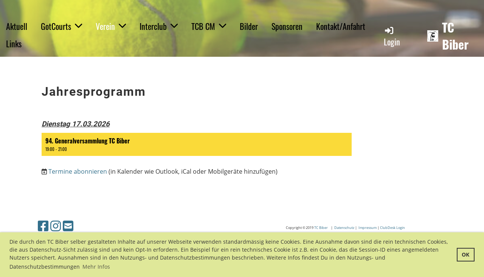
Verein (111, 26)
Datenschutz (344, 227)
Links (14, 43)
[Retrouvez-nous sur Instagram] (55, 226)
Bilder (249, 26)
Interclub (159, 26)
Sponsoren (286, 26)
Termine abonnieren (77, 171)
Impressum (367, 227)
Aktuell (16, 26)
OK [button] (465, 254)
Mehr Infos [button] (96, 266)
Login (392, 36)
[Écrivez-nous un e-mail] (68, 226)
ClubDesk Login (393, 227)
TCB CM (208, 26)
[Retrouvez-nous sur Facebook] (43, 226)
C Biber (322, 227)
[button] (197, 144)
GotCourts (61, 26)
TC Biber (455, 36)
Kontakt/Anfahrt (340, 26)
